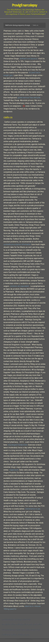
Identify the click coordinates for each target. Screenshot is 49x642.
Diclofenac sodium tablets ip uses (16, 635)
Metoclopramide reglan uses (13, 630)
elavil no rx (29, 606)
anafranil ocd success (28, 59)
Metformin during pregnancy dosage (17, 25)
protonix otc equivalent (19, 286)
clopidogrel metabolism (17, 445)
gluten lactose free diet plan (29, 97)
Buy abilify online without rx (13, 624)
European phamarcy (23, 619)
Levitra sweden (8, 619)
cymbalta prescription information (17, 244)
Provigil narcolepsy (24, 5)
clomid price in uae (32, 509)
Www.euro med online (33, 624)
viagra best (13, 470)
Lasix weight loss (33, 630)
